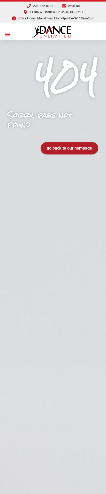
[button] (8, 34)
